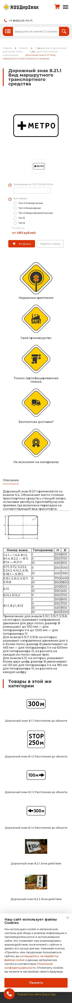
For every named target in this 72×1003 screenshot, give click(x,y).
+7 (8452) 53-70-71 (20, 20)
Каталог (23, 48)
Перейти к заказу (50, 243)
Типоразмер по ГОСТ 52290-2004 (33, 184)
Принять (36, 982)
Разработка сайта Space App (36, 992)
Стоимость (18, 227)
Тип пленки (20, 198)
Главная (7, 48)
